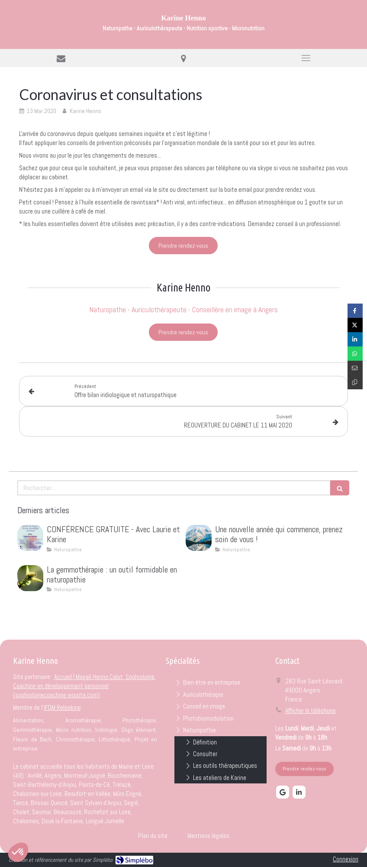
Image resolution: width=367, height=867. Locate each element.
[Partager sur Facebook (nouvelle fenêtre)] (355, 311)
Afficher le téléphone (310, 710)
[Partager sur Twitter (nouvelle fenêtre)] (355, 325)
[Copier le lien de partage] (355, 382)
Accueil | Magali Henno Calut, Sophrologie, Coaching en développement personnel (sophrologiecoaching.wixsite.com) (84, 686)
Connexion (345, 859)
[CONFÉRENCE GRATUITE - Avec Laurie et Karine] (30, 538)
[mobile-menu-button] (306, 58)
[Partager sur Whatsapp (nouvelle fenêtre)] (355, 353)
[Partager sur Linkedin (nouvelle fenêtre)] (355, 339)
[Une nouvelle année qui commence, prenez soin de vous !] (199, 538)
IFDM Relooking (62, 707)
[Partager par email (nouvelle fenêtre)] (355, 368)
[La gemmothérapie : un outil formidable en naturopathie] (30, 578)
